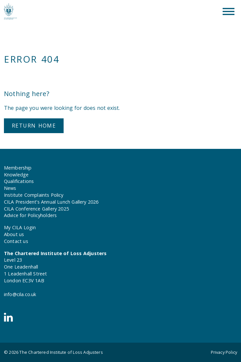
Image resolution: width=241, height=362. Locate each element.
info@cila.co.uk (20, 294)
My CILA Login (20, 227)
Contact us (16, 241)
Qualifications (19, 181)
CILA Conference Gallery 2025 (36, 209)
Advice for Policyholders (30, 215)
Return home (34, 125)
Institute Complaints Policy (34, 195)
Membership (18, 168)
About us (14, 234)
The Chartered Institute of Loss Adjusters (61, 352)
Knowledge (16, 174)
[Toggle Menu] (228, 11)
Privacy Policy (224, 352)
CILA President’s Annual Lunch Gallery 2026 (51, 202)
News (10, 188)
